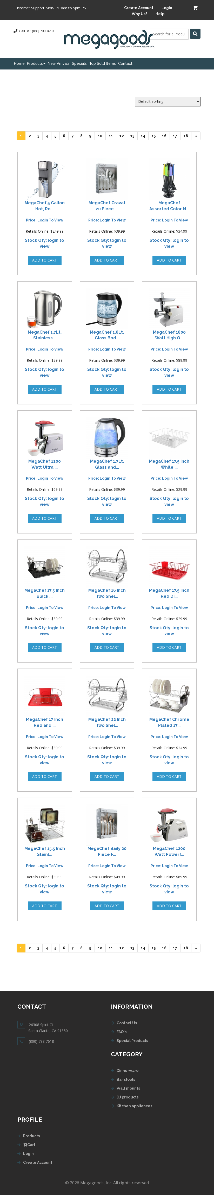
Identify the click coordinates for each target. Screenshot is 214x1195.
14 (145, 135)
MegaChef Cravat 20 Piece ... (107, 205)
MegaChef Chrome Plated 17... (169, 722)
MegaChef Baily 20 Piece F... (107, 851)
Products (36, 63)
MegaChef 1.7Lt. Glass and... (107, 464)
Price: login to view (44, 220)
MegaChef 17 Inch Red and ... (44, 722)
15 (155, 135)
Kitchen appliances (134, 1106)
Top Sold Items (102, 63)
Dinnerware (128, 1071)
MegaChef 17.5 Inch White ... (169, 464)
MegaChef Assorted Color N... (169, 205)
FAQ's (121, 1032)
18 (187, 135)
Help (160, 14)
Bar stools (126, 1079)
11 (112, 135)
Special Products (132, 1041)
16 (166, 135)
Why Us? (139, 14)
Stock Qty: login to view (44, 243)
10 (102, 135)
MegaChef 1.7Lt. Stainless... (45, 335)
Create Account (138, 8)
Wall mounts (128, 1088)
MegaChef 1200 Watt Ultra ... (44, 464)
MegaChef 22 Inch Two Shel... (107, 722)
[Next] (195, 135)
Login (167, 8)
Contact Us (127, 1023)
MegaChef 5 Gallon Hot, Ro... (45, 205)
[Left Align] (195, 34)
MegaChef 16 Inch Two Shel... (107, 593)
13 (134, 135)
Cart (29, 1145)
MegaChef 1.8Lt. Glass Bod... (107, 335)
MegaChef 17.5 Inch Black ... (44, 593)
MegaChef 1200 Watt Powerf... (169, 851)
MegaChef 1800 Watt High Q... (169, 335)
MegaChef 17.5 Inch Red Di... (169, 593)
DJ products (127, 1097)
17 (176, 135)
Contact (125, 63)
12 (123, 135)
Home (19, 63)
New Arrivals (59, 63)
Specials (79, 63)
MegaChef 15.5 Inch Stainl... (44, 851)
